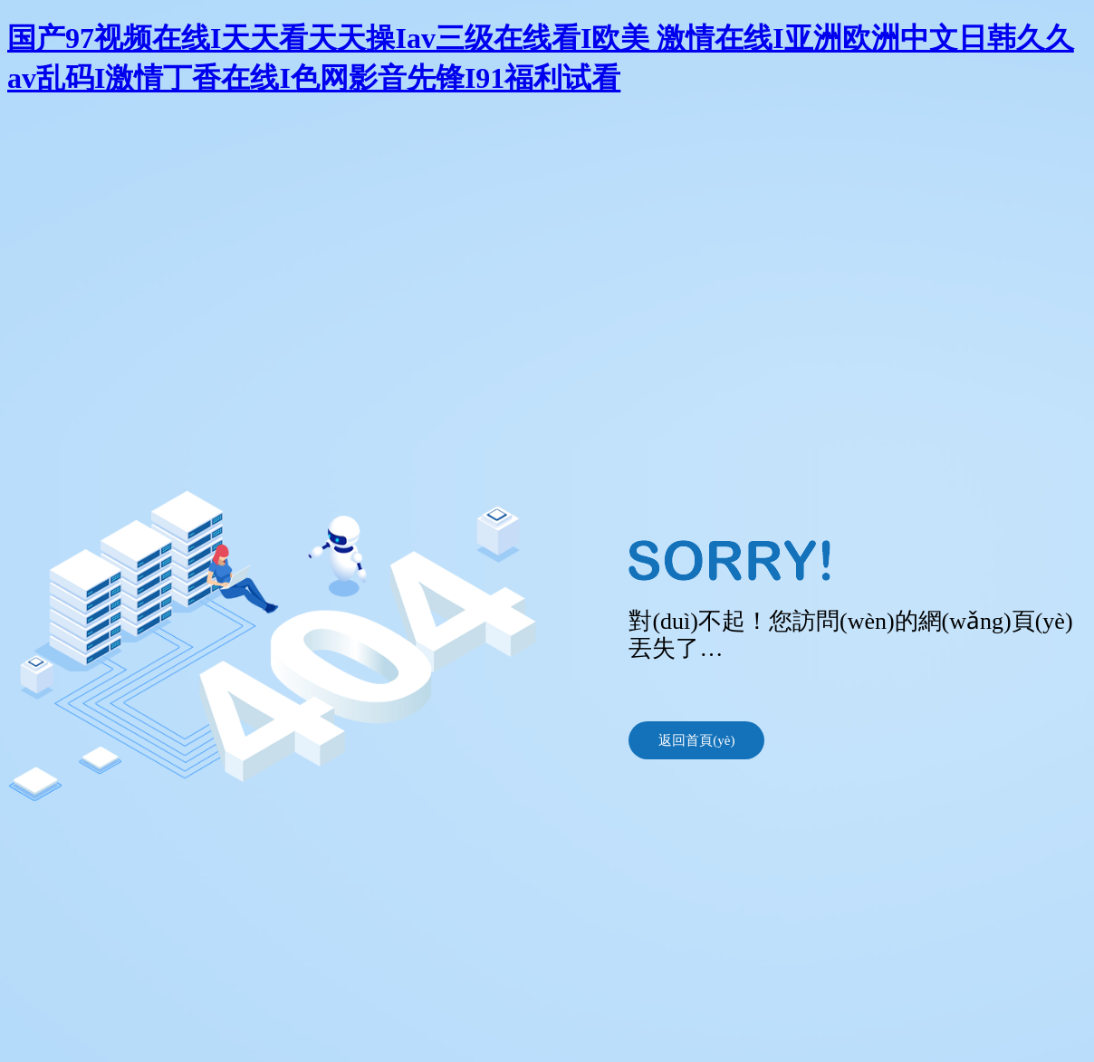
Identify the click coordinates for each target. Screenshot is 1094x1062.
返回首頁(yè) (696, 740)
